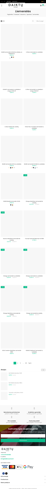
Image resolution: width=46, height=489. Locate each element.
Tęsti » (30, 363)
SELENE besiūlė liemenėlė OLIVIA (11, 201)
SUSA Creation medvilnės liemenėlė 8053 (11, 351)
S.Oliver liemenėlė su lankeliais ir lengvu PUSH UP (34, 90)
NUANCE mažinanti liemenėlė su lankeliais (34, 351)
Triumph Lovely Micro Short (16, 392)
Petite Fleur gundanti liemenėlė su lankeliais (34, 127)
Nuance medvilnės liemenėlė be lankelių (11, 239)
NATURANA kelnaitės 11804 (15, 383)
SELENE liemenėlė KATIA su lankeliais (11, 164)
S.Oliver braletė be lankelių (12, 126)
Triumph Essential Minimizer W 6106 (34, 238)
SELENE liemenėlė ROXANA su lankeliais (34, 164)
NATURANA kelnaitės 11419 (15, 373)
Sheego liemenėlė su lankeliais (11, 276)
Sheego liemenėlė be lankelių (34, 313)
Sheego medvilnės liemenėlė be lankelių (34, 202)
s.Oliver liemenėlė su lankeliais (34, 52)
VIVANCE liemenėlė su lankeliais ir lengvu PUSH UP (12, 90)
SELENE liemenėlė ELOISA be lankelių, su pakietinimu (11, 52)
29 (26, 363)
